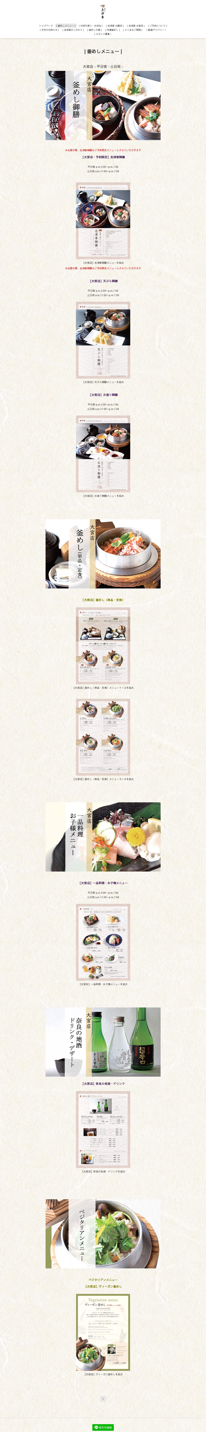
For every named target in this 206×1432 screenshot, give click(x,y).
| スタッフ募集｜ (103, 34)
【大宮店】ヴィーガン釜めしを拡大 (103, 1374)
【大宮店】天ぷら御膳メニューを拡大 (103, 382)
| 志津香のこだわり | (73, 29)
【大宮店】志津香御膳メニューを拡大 (103, 262)
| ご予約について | (157, 25)
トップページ (46, 25)
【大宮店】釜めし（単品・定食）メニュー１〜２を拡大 (103, 687)
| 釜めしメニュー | (65, 25)
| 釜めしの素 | (94, 29)
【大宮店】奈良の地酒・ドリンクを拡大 (103, 1171)
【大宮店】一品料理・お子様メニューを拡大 (103, 984)
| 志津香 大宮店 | (136, 25)
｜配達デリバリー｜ (156, 29)
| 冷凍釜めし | (112, 29)
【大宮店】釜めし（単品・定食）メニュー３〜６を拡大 (103, 779)
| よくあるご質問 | (132, 29)
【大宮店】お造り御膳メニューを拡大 (103, 495)
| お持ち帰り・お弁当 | (91, 25)
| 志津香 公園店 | (115, 25)
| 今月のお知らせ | (49, 29)
